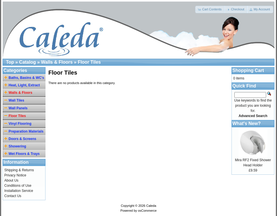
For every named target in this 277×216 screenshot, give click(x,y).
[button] (210, 9)
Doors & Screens (21, 139)
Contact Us (12, 196)
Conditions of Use (17, 186)
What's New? (246, 123)
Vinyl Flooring (17, 123)
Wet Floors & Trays (22, 153)
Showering (16, 146)
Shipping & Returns (19, 170)
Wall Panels (15, 108)
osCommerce (147, 210)
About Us (11, 180)
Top (10, 62)
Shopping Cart (248, 70)
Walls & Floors (57, 62)
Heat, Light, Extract (22, 85)
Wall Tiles (14, 100)
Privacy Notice (15, 175)
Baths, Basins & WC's (25, 77)
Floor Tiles (89, 62)
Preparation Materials (23, 131)
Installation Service (18, 191)
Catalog (27, 62)
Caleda (151, 205)
